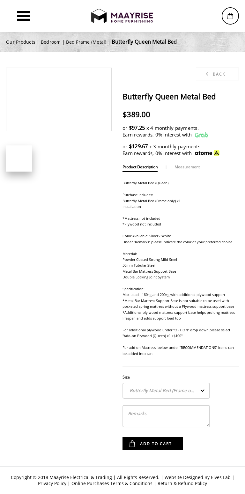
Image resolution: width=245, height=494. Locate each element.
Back (219, 74)
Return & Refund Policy (182, 483)
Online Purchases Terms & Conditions (111, 483)
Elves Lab (221, 477)
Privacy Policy (52, 483)
